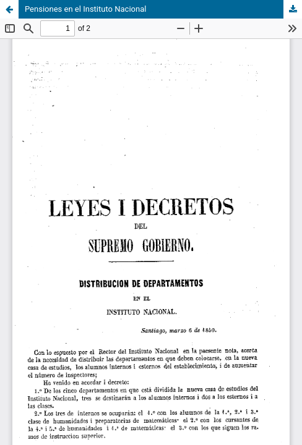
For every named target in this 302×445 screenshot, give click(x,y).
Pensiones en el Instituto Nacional (85, 9)
